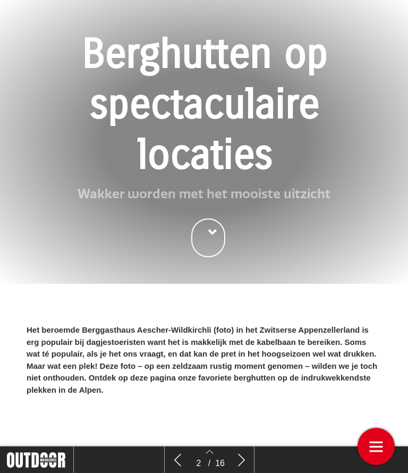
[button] (208, 237)
